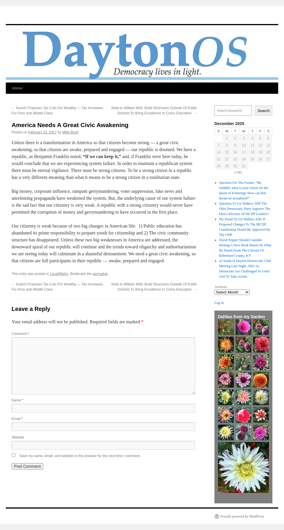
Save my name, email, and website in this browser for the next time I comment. (80, 456)
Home (17, 88)
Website (18, 437)
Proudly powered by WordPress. (242, 516)
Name (17, 400)
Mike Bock (70, 132)
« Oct (238, 172)
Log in (219, 303)
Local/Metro (59, 274)
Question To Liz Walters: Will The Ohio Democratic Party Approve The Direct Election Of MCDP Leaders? (244, 208)
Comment (20, 334)
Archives (220, 287)
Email (17, 419)
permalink (100, 274)
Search (263, 111)
